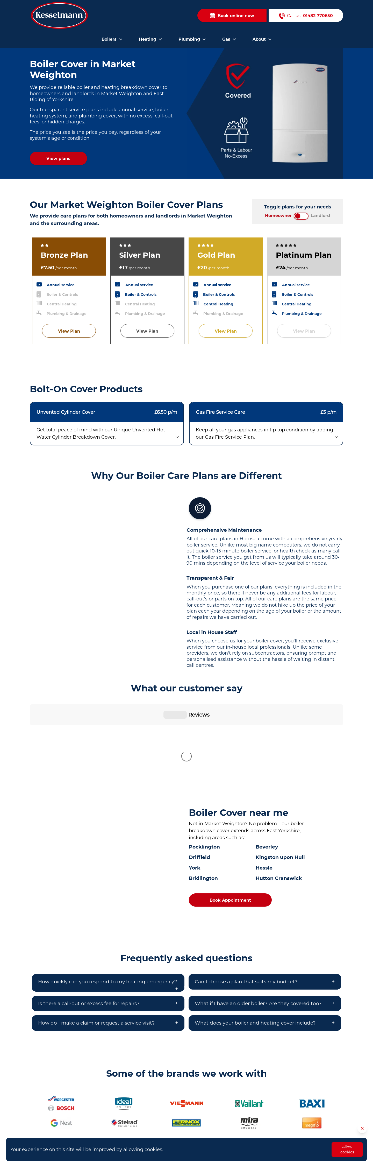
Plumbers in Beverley (154, 1111)
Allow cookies (347, 1149)
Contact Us (249, 1112)
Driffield (199, 771)
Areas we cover (253, 1119)
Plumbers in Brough (153, 1126)
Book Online (250, 1104)
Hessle (264, 782)
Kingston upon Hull (280, 771)
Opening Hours (253, 1135)
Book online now (232, 15)
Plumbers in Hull (150, 1103)
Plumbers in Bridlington (157, 1118)
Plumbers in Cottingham (158, 1134)
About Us (248, 1127)
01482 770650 (62, 1126)
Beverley (267, 761)
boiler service (202, 545)
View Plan (69, 331)
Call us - (306, 15)
